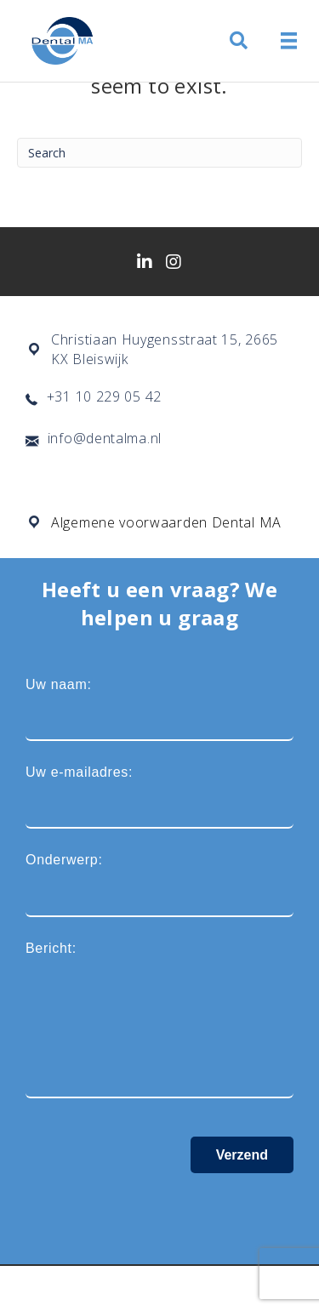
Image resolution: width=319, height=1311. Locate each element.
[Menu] (289, 40)
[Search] (159, 153)
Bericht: (159, 1019)
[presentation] (155, 1206)
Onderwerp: (159, 884)
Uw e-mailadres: (159, 797)
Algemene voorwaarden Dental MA (166, 522)
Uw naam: (159, 709)
